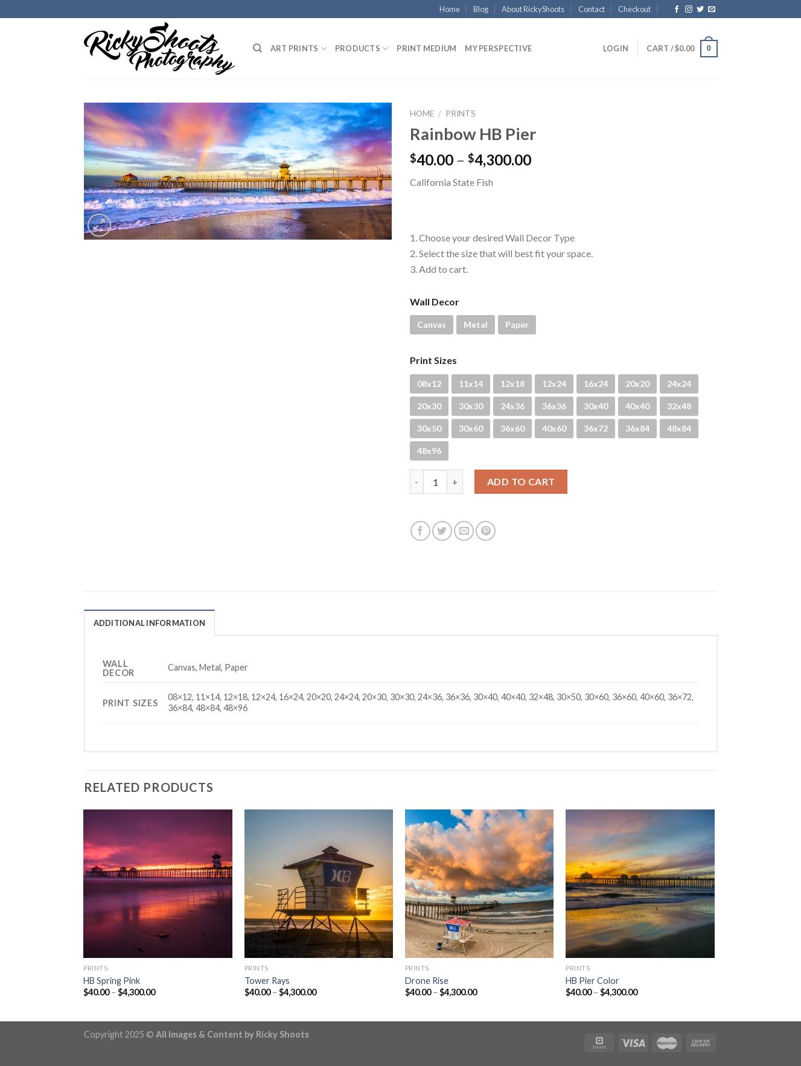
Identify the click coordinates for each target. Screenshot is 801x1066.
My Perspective (498, 48)
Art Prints (298, 48)
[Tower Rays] (319, 884)
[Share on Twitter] (442, 531)
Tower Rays (267, 980)
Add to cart (521, 481)
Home (449, 9)
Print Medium (426, 48)
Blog (480, 9)
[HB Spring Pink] (157, 884)
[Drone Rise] (479, 884)
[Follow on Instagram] (688, 9)
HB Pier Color (592, 980)
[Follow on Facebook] (676, 9)
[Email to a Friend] (464, 531)
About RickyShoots (533, 9)
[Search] (257, 48)
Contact (591, 9)
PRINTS (460, 113)
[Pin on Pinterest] (486, 531)
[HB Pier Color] (640, 884)
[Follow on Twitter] (700, 9)
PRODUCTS (362, 48)
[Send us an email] (711, 9)
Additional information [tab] (150, 623)
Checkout (634, 9)
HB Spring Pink (111, 980)
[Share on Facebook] (420, 531)
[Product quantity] (435, 482)
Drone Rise (426, 980)
